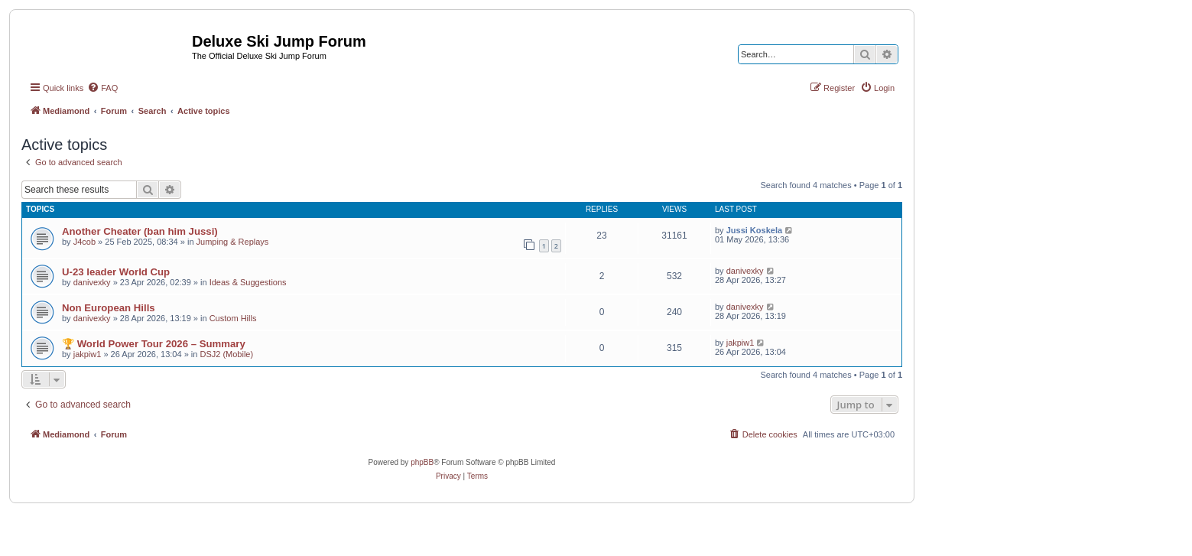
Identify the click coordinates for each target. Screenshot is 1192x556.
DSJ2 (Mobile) (226, 354)
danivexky (92, 282)
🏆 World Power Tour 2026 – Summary (153, 344)
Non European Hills (108, 308)
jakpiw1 (87, 354)
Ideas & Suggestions (248, 282)
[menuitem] (102, 88)
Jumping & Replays (233, 241)
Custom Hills (233, 318)
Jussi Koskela (754, 230)
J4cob (84, 241)
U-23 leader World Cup (116, 272)
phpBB (422, 462)
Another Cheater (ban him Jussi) (140, 231)
